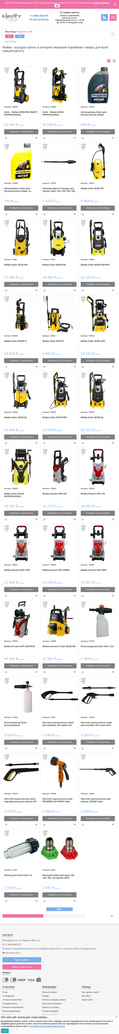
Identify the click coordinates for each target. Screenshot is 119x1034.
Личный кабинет (49, 992)
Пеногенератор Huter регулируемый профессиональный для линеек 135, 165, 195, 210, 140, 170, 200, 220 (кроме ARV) (20, 724)
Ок (57, 5)
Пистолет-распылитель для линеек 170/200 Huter (96, 800)
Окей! (4, 1031)
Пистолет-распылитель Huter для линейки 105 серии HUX (96, 723)
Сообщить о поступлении (21, 131)
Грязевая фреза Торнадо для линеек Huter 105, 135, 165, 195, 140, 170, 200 (59, 189)
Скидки (45, 996)
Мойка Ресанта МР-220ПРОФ (19, 646)
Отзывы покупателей (12, 1000)
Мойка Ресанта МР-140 (54, 493)
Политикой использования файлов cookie (47, 1026)
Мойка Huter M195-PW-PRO (95, 265)
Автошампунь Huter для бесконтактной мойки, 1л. (18, 189)
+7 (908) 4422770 (39, 15)
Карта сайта (87, 1000)
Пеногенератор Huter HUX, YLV (97, 646)
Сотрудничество (9, 1004)
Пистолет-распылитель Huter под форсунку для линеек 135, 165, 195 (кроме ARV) (20, 800)
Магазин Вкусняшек (11, 1011)
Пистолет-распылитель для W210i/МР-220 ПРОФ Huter (57, 800)
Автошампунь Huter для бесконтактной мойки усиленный (94, 113)
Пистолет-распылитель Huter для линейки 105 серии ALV (58, 723)
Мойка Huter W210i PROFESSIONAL (14, 495)
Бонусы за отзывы (50, 1007)
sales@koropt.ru (13, 953)
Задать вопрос (22, 960)
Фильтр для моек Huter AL (18, 875)
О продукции (8, 996)
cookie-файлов (101, 3)
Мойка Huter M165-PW (54, 265)
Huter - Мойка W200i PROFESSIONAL (53, 113)
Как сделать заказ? (90, 992)
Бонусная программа (52, 1004)
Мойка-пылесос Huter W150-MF (59, 646)
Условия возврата (50, 1011)
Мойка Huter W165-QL (15, 417)
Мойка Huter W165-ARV (93, 341)
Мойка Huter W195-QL (92, 417)
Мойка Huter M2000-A (15, 341)
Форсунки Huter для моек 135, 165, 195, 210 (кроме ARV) (58, 876)
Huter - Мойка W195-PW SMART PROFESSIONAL (20, 113)
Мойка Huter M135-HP (92, 188)
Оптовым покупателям (12, 1007)
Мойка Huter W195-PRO (54, 417)
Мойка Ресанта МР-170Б (17, 570)
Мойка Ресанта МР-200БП (56, 570)
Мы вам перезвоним (39, 19)
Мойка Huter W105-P (53, 341)
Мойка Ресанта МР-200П (93, 570)
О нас (5, 992)
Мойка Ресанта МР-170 (93, 493)
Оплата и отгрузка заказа (53, 1000)
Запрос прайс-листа (22, 967)
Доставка (86, 996)
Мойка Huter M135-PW (15, 265)
